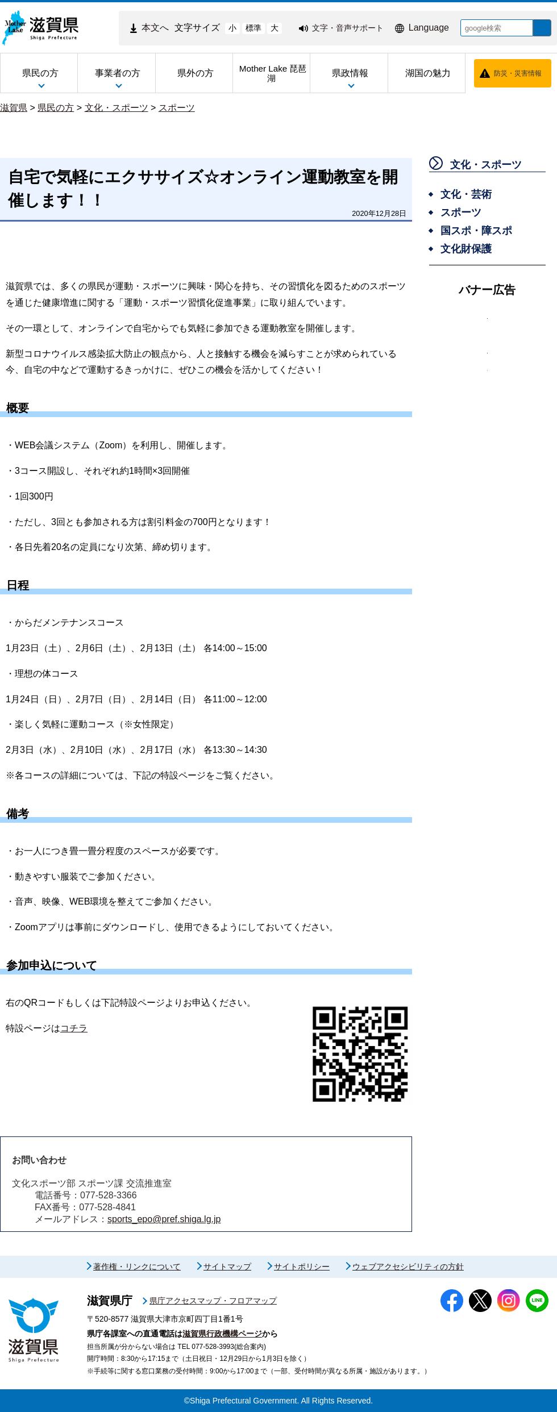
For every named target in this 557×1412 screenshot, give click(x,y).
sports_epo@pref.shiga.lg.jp (164, 1219)
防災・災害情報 (518, 73)
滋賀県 (13, 108)
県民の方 (56, 108)
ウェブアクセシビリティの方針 (408, 1266)
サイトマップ (227, 1266)
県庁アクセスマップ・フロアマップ (213, 1300)
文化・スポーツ (116, 108)
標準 (245, 27)
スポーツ (177, 108)
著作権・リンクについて (137, 1266)
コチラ (74, 1028)
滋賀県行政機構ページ (222, 1333)
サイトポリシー (302, 1266)
